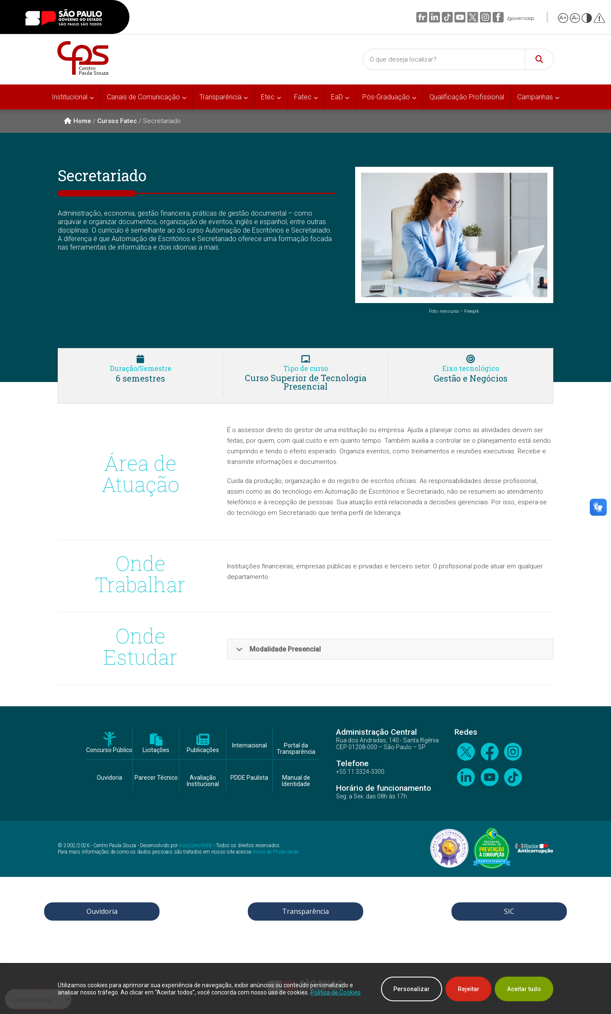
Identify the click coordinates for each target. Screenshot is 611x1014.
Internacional (249, 745)
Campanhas (535, 97)
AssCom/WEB (195, 845)
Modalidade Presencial (278, 649)
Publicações (203, 750)
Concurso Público (109, 750)
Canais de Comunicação (143, 97)
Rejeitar (468, 989)
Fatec (302, 97)
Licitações (156, 750)
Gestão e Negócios (470, 378)
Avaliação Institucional (203, 781)
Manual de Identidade (296, 781)
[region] (305, 989)
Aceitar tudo (524, 989)
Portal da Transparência (296, 748)
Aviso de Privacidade (275, 852)
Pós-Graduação (386, 97)
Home (77, 121)
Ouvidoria (109, 778)
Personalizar (411, 989)
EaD (337, 97)
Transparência (220, 97)
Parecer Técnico (156, 778)
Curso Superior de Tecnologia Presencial (305, 382)
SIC (509, 911)
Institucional (69, 97)
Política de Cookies (336, 992)
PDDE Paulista (249, 778)
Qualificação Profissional (466, 97)
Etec (268, 97)
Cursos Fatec (117, 121)
